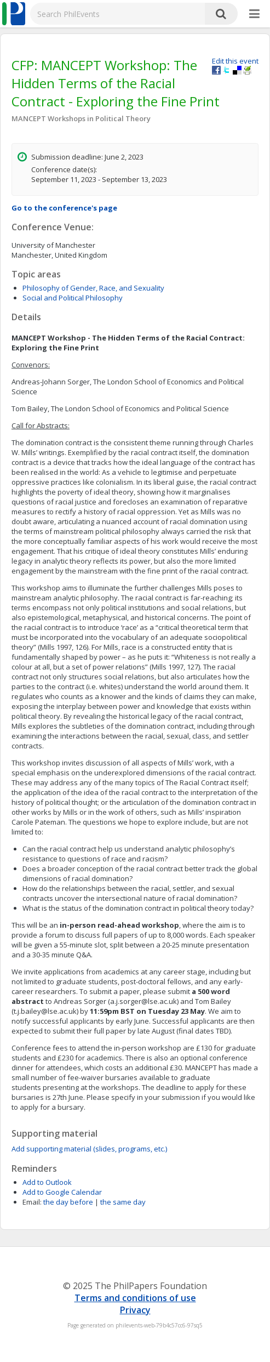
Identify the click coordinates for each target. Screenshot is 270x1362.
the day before (68, 1202)
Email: (32, 1202)
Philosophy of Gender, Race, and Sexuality (93, 288)
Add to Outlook (47, 1182)
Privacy (135, 1310)
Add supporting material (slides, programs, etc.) (89, 1149)
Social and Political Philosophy (72, 298)
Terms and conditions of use (135, 1298)
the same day (123, 1202)
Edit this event (235, 61)
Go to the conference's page (64, 208)
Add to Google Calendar (62, 1192)
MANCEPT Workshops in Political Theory (81, 118)
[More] (254, 14)
